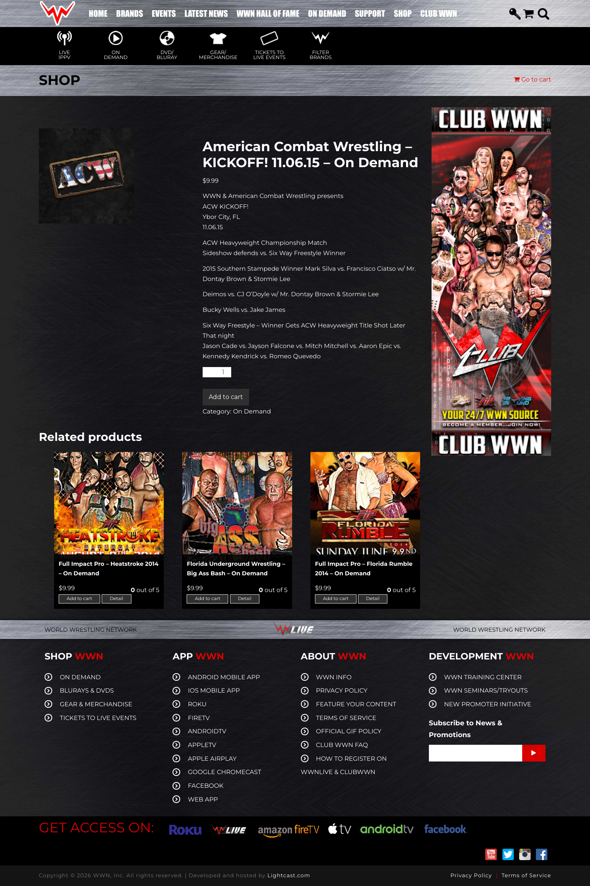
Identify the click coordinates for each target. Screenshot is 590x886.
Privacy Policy (471, 875)
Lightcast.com (288, 875)
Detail (116, 599)
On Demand (252, 411)
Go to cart (532, 79)
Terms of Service (526, 875)
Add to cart (226, 397)
